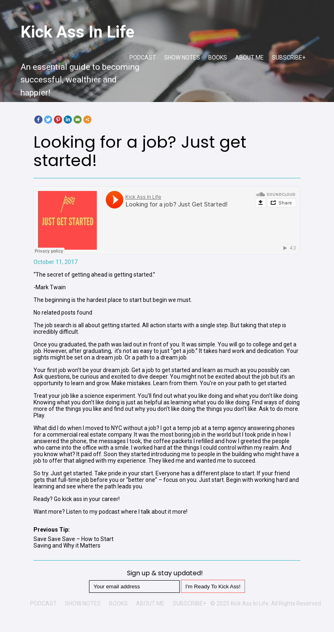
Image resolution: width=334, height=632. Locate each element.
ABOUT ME (249, 57)
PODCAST (142, 57)
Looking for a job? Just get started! (139, 151)
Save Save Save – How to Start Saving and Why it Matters (73, 542)
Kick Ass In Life (77, 32)
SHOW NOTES (182, 57)
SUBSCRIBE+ (288, 57)
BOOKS (217, 57)
